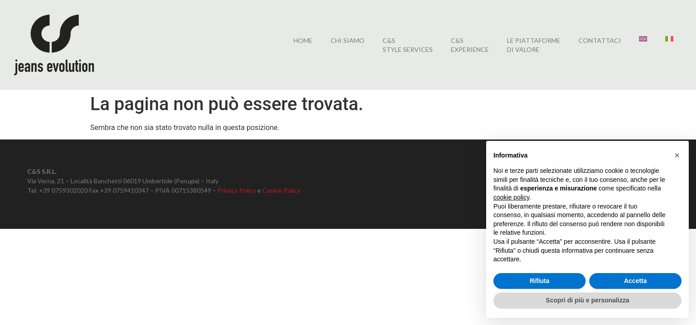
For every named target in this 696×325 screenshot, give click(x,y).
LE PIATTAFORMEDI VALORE (533, 45)
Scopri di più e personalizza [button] (587, 300)
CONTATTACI (599, 40)
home (303, 40)
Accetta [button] (635, 280)
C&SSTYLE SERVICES (408, 45)
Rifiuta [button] (539, 280)
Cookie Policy (281, 190)
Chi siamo (348, 40)
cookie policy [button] (511, 197)
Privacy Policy (237, 190)
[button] (677, 155)
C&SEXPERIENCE (470, 45)
